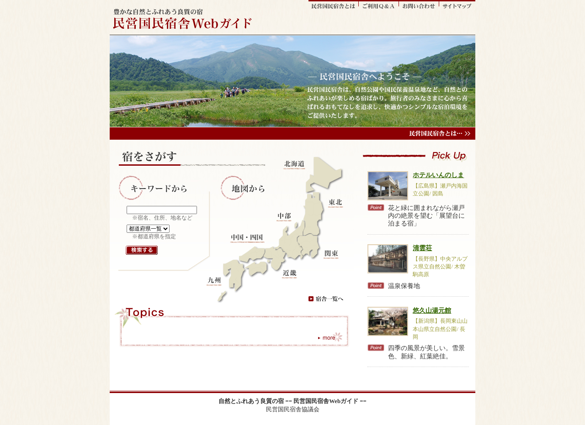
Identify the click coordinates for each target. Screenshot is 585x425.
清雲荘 (422, 248)
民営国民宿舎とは (333, 5)
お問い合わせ (419, 5)
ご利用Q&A (379, 5)
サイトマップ (457, 5)
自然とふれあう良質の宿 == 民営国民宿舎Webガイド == (292, 401)
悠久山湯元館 (432, 310)
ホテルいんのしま (438, 174)
